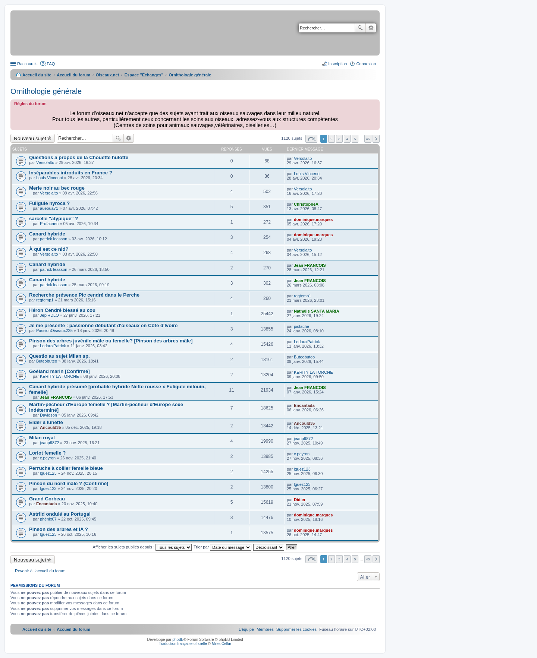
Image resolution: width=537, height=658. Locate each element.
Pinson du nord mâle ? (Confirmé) (68, 483)
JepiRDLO (49, 315)
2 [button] (331, 139)
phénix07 (48, 519)
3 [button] (339, 139)
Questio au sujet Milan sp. (59, 356)
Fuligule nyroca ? (49, 203)
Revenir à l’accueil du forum (40, 571)
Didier (299, 499)
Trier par (222, 547)
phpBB (177, 640)
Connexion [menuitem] (366, 63)
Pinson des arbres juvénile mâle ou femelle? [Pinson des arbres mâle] (110, 341)
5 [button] (355, 139)
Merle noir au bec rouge (57, 188)
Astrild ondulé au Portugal (60, 514)
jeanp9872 (49, 442)
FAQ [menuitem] (51, 63)
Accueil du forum (73, 75)
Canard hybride (47, 234)
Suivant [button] (376, 139)
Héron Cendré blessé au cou (62, 310)
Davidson (48, 415)
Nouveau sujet (30, 138)
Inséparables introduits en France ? (70, 172)
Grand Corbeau (47, 499)
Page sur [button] (311, 139)
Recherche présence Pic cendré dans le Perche (84, 295)
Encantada (304, 405)
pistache (301, 326)
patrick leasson (53, 239)
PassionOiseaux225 (54, 330)
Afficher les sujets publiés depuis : (142, 547)
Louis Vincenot (49, 177)
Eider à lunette (46, 422)
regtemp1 (44, 300)
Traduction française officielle (183, 644)
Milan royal (42, 437)
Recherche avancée (371, 27)
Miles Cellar (221, 644)
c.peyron (48, 458)
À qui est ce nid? (49, 249)
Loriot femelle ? (47, 453)
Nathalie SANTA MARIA (316, 311)
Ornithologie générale (46, 91)
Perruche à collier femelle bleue (66, 468)
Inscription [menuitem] (337, 63)
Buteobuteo (46, 361)
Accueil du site (36, 75)
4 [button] (347, 139)
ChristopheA (306, 204)
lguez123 (48, 473)
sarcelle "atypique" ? (53, 218)
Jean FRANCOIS (310, 265)
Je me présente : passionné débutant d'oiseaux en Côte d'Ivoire (103, 325)
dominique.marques (313, 219)
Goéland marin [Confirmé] (59, 371)
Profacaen (49, 223)
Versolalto (45, 162)
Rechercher (360, 27)
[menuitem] (296, 629)
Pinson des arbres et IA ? (58, 529)
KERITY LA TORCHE (59, 376)
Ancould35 (50, 427)
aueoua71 (49, 208)
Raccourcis (27, 63)
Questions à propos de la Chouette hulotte (78, 157)
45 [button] (368, 139)
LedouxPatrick (53, 346)
